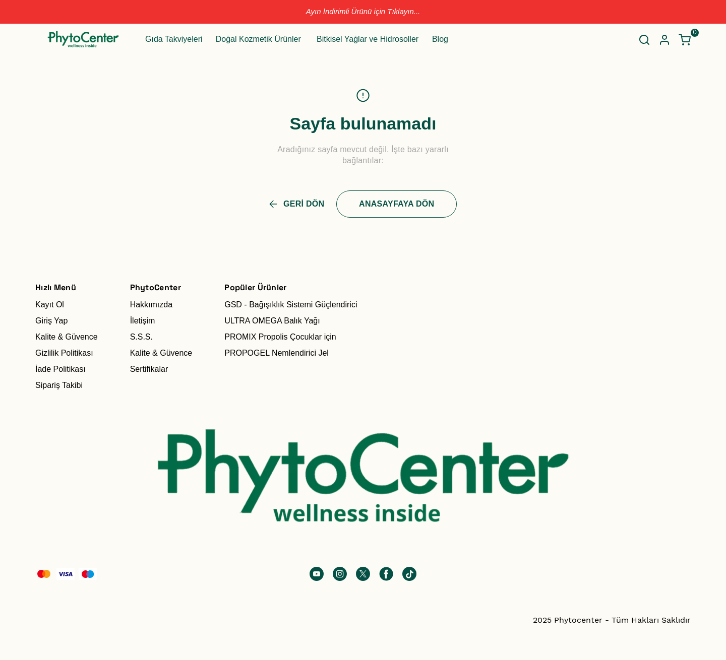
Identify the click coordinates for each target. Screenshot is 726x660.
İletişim (142, 320)
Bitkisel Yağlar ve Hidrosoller (367, 39)
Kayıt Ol (49, 304)
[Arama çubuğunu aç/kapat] (644, 40)
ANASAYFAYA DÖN (396, 204)
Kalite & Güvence (66, 337)
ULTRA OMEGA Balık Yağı (272, 320)
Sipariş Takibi (59, 385)
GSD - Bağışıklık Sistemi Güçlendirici (290, 304)
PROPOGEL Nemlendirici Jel (276, 353)
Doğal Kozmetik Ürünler (258, 39)
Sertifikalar (149, 369)
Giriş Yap (51, 320)
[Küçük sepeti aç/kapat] (685, 40)
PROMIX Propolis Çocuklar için (280, 337)
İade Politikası (60, 369)
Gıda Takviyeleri (174, 39)
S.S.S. (141, 337)
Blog (440, 39)
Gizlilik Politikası (64, 353)
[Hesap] (664, 40)
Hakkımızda (151, 304)
